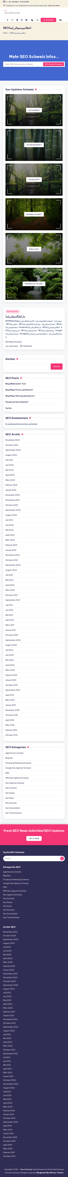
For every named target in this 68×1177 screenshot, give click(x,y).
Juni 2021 (9, 610)
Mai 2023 (9, 530)
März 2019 (9, 700)
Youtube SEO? (34, 179)
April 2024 (10, 475)
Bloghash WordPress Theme (50, 1173)
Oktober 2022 (11, 560)
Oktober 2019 (11, 685)
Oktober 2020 (11, 635)
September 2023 (13, 510)
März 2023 (10, 540)
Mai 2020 (9, 660)
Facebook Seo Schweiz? (16, 402)
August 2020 (11, 645)
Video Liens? (34, 249)
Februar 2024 (11, 485)
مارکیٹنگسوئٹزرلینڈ (15, 316)
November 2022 (12, 555)
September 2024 (13, 450)
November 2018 (12, 710)
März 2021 (9, 625)
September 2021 (12, 600)
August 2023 (11, 515)
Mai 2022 (9, 580)
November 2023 (12, 500)
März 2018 (9, 725)
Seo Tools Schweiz (13, 813)
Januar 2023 (10, 550)
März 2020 (10, 670)
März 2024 (10, 480)
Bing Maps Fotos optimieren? (19, 390)
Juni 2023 (9, 525)
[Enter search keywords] (34, 64)
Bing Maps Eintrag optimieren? (20, 396)
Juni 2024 (9, 465)
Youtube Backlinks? (34, 145)
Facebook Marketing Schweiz (18, 763)
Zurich (8, 408)
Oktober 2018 (11, 715)
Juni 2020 (9, 655)
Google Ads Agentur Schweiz (18, 768)
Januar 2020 (10, 680)
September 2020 (13, 640)
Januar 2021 (10, 630)
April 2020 (10, 665)
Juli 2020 (9, 650)
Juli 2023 (9, 520)
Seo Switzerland (12, 808)
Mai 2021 (9, 615)
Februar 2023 (11, 545)
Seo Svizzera (11, 803)
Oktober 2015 (11, 735)
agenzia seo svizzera (14, 753)
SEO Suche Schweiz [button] (53, 64)
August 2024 (11, 455)
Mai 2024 (9, 470)
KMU (7, 773)
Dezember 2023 (12, 495)
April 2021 (9, 620)
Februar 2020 (11, 675)
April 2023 (9, 535)
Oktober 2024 (11, 445)
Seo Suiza (9, 798)
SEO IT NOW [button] (34, 838)
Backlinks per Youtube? (34, 284)
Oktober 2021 (11, 595)
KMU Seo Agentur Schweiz (17, 778)
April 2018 (9, 720)
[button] (48, 20)
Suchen (10, 359)
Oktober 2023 (11, 505)
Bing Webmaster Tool (15, 384)
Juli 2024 (9, 460)
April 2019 (9, 695)
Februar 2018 (11, 730)
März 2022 (10, 590)
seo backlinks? (34, 110)
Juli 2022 (9, 575)
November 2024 (12, 440)
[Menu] (60, 20)
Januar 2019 (10, 705)
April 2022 (9, 585)
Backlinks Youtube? (34, 214)
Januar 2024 (10, 490)
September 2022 (13, 565)
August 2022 (11, 570)
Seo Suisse (10, 793)
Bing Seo (9, 758)
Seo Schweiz (12, 311)
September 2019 (12, 690)
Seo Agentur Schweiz (14, 783)
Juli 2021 (9, 605)
